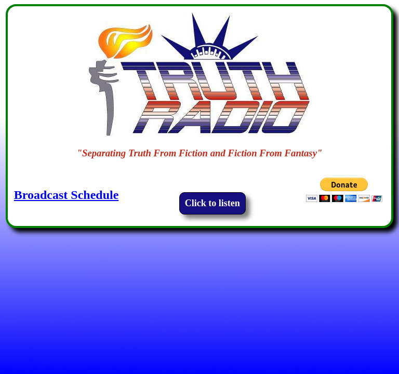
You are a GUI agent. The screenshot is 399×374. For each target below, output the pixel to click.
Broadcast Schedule (66, 195)
